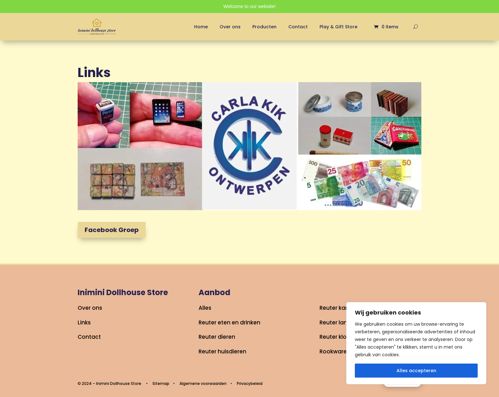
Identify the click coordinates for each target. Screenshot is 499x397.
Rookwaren (335, 351)
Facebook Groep (112, 229)
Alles (205, 308)
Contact (298, 27)
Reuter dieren (217, 337)
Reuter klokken (339, 337)
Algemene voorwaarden (203, 383)
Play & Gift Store (338, 27)
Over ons (230, 27)
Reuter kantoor (340, 308)
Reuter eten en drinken (229, 322)
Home (201, 27)
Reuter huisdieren (222, 351)
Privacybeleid (250, 383)
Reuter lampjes (340, 322)
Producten (264, 27)
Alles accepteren (416, 370)
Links (84, 322)
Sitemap (160, 383)
